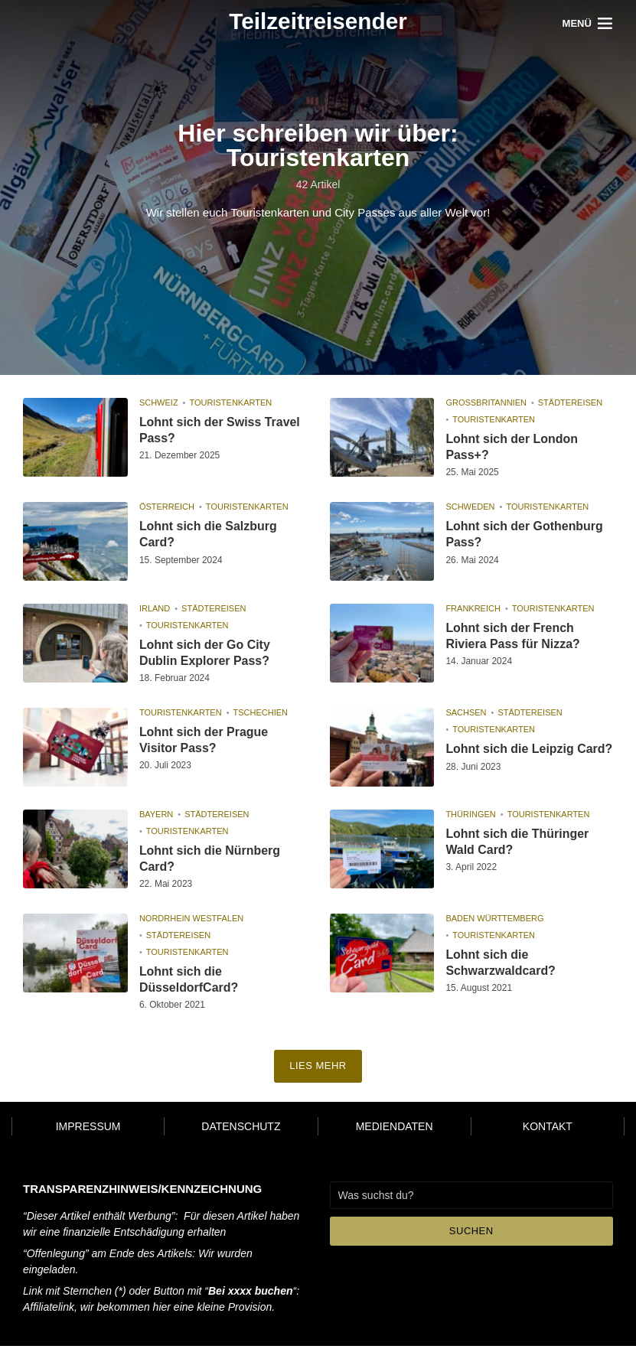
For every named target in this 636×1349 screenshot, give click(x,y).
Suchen (471, 1234)
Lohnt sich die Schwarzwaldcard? (500, 965)
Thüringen (470, 816)
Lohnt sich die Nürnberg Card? (210, 860)
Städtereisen (570, 402)
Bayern (156, 816)
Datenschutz (240, 1129)
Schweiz (158, 402)
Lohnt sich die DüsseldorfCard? (189, 982)
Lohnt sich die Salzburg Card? (208, 534)
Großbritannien (486, 402)
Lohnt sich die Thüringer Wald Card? (517, 844)
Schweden (469, 506)
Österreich (166, 506)
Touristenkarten (230, 402)
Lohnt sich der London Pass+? (511, 446)
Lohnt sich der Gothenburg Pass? (524, 534)
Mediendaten (394, 1129)
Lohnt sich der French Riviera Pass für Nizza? (512, 635)
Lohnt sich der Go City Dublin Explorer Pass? (205, 652)
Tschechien (261, 712)
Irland (154, 608)
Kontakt (547, 1129)
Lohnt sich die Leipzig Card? (509, 756)
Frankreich (473, 608)
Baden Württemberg (494, 921)
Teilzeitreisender (318, 21)
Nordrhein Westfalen (191, 921)
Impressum (88, 1129)
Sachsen (465, 712)
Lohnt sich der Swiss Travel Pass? (220, 430)
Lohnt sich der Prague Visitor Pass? (204, 739)
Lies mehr (318, 1069)
